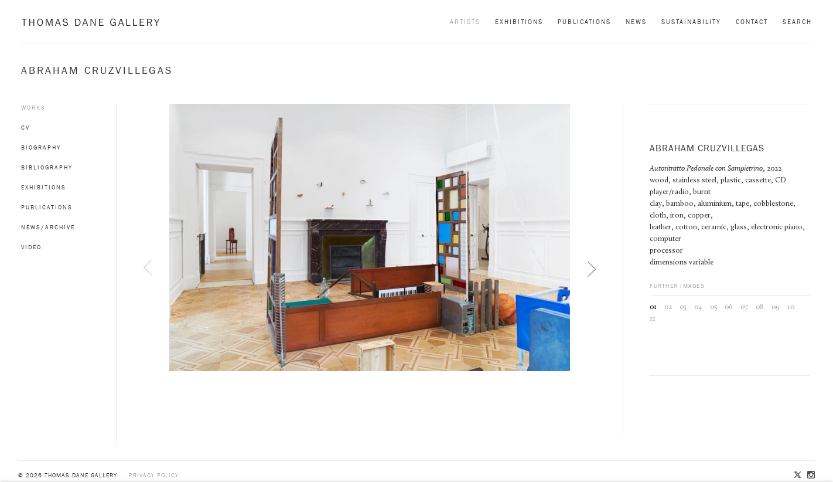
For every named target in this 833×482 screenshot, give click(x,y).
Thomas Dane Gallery (90, 22)
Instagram (810, 475)
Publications (584, 21)
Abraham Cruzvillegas (97, 70)
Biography (41, 147)
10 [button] (790, 307)
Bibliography (47, 167)
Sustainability (691, 21)
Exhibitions (519, 21)
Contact (752, 21)
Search (797, 21)
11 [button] (653, 319)
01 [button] (653, 307)
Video (31, 247)
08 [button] (760, 307)
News (636, 21)
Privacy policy (154, 475)
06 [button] (729, 307)
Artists (465, 21)
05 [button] (713, 307)
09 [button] (775, 307)
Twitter (798, 475)
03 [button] (683, 307)
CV (25, 127)
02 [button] (668, 307)
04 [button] (698, 307)
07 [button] (744, 307)
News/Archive (48, 227)
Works (33, 107)
